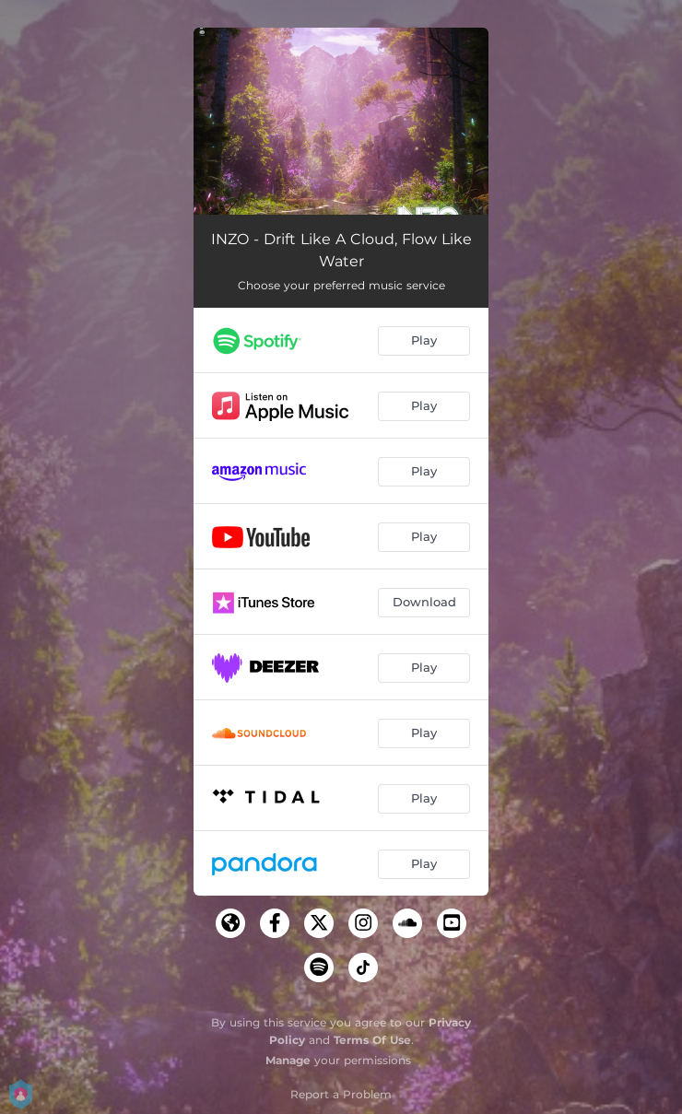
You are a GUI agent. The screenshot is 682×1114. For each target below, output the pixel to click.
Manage (288, 1060)
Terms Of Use (372, 1040)
